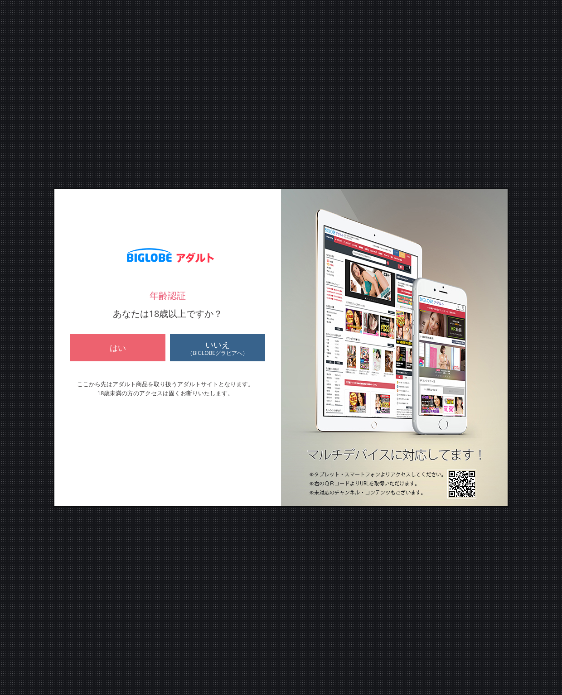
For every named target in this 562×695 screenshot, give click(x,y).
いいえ (217, 348)
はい (118, 347)
